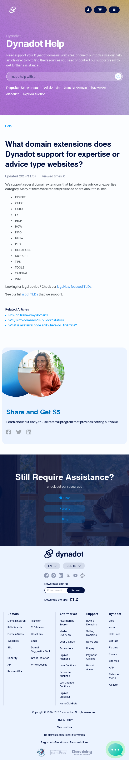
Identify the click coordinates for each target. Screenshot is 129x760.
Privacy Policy (65, 719)
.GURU (19, 209)
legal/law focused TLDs (74, 286)
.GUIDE (19, 203)
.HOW (18, 226)
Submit (75, 590)
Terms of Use (64, 727)
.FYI (17, 215)
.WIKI (18, 279)
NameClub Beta (69, 703)
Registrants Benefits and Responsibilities (64, 742)
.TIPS (18, 262)
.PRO (18, 244)
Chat (64, 498)
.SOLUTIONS (23, 250)
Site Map (114, 660)
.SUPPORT (21, 256)
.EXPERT (20, 197)
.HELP (18, 221)
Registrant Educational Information (64, 734)
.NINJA (19, 238)
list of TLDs (30, 294)
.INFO (18, 232)
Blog (65, 519)
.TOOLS (19, 267)
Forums (65, 508)
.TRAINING (21, 273)
